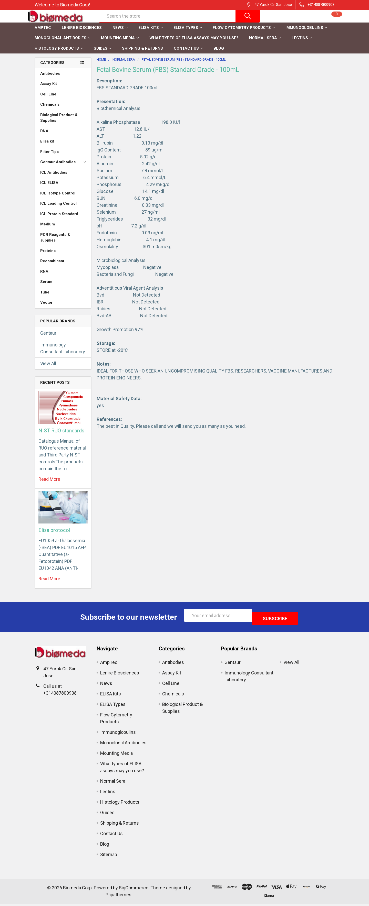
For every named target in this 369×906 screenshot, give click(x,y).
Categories (52, 68)
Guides (102, 53)
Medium (47, 229)
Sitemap (108, 856)
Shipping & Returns (142, 53)
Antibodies (50, 79)
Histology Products (59, 53)
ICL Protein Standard (59, 219)
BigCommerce (133, 890)
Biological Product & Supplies (59, 123)
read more (49, 484)
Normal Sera (265, 43)
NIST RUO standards (61, 436)
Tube (44, 297)
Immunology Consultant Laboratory (62, 353)
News (120, 33)
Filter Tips (49, 157)
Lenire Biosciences (82, 33)
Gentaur (48, 338)
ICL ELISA (49, 188)
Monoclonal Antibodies (62, 43)
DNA (44, 136)
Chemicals (49, 109)
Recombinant (52, 266)
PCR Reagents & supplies (55, 243)
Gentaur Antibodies (64, 167)
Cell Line (48, 99)
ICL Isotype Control (57, 198)
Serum (46, 287)
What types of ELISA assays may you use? (193, 43)
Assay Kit (48, 89)
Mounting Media (120, 43)
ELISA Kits (150, 33)
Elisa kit (47, 146)
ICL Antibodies (53, 178)
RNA (44, 277)
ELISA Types (187, 33)
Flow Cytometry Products (244, 33)
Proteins (48, 256)
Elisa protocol (54, 535)
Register (282, 22)
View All (48, 369)
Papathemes (118, 897)
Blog (218, 53)
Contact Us (188, 53)
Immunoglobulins (306, 33)
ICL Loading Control (58, 208)
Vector (46, 307)
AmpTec (43, 33)
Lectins (302, 43)
